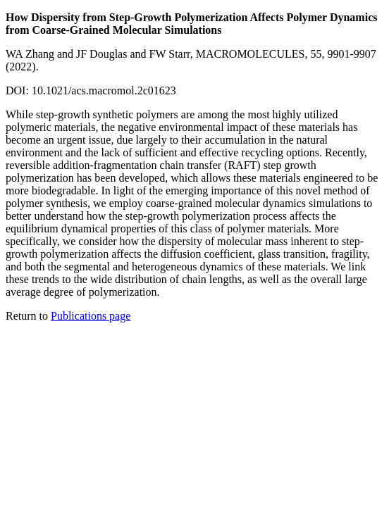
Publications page (90, 316)
